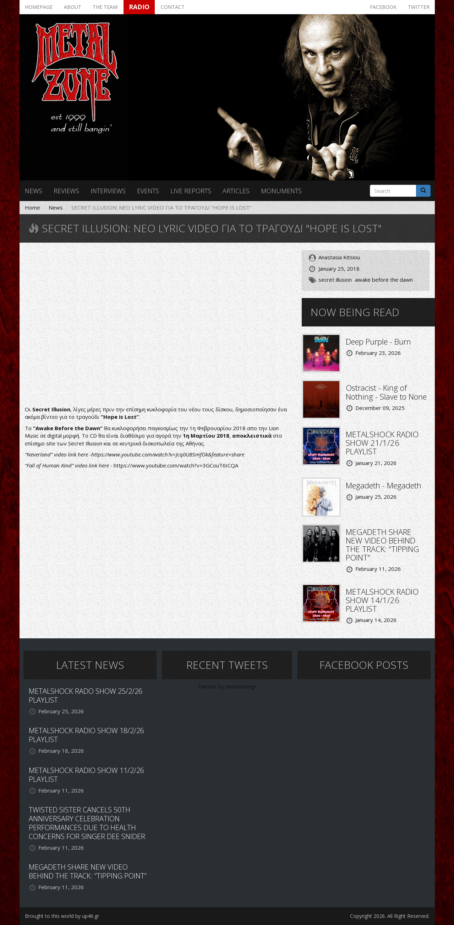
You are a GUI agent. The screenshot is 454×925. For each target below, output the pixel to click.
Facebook (383, 7)
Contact (173, 7)
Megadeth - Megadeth (383, 485)
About (72, 7)
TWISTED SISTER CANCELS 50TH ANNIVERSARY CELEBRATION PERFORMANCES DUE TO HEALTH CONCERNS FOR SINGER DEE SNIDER (87, 823)
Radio (139, 6)
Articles (236, 190)
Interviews (108, 190)
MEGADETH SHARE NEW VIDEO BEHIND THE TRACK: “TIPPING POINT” (382, 544)
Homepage (39, 7)
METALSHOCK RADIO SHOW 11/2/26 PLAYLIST (86, 775)
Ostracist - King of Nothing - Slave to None (386, 391)
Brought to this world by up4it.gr (62, 916)
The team (105, 7)
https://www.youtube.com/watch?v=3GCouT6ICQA (176, 465)
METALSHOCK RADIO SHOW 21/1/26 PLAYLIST (382, 442)
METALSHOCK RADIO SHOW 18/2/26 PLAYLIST (86, 735)
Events (148, 190)
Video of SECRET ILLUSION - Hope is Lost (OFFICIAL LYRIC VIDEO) (158, 325)
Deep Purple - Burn (378, 341)
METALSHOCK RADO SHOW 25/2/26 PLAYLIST (85, 695)
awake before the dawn (384, 279)
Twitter (419, 7)
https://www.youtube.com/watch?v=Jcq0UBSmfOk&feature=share (167, 454)
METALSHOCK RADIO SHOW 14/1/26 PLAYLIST (382, 600)
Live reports (190, 190)
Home (32, 207)
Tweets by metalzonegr (227, 686)
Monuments (281, 190)
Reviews (66, 190)
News (33, 190)
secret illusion (335, 279)
